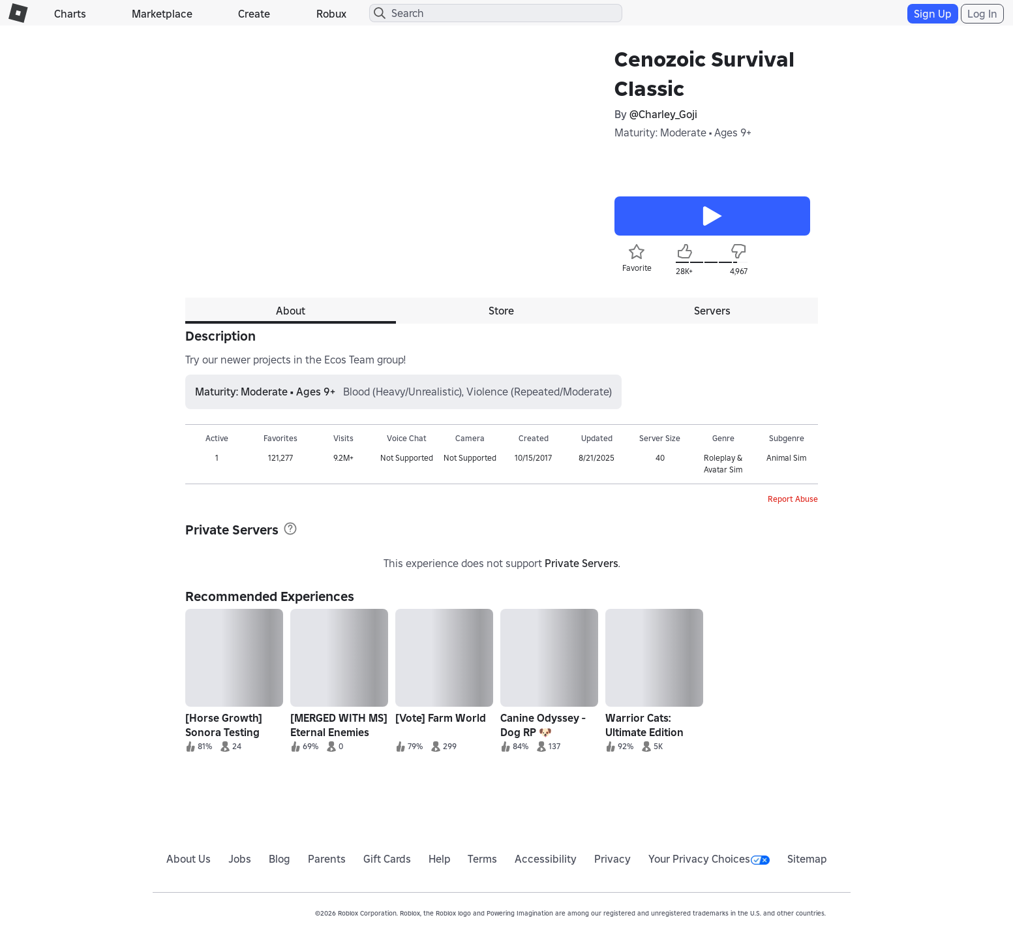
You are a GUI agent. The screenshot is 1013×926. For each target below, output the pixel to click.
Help (440, 858)
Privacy (612, 858)
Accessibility (546, 858)
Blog (279, 858)
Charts (70, 13)
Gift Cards (387, 858)
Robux (331, 13)
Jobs (239, 858)
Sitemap (807, 858)
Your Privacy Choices (709, 858)
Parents (327, 858)
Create (254, 13)
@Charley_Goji (663, 114)
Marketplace (162, 13)
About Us (188, 858)
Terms (482, 858)
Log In (982, 13)
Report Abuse (793, 499)
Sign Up (933, 13)
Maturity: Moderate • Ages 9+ (682, 132)
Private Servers (581, 563)
